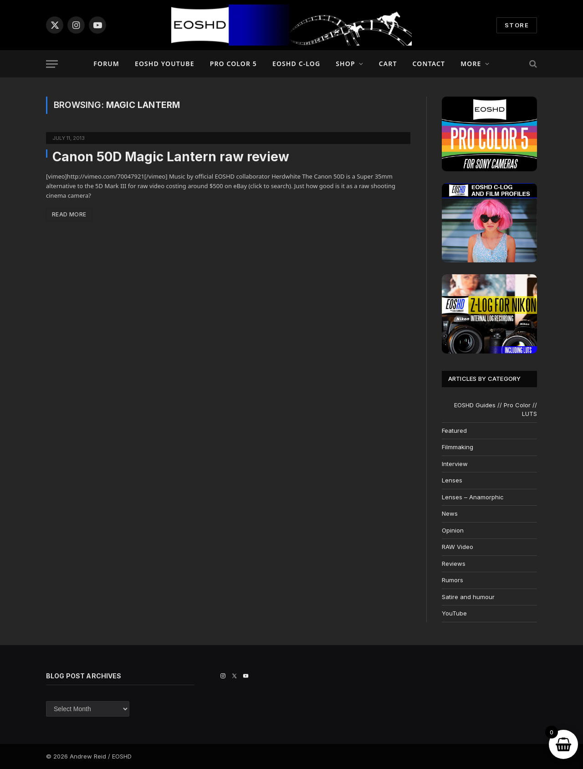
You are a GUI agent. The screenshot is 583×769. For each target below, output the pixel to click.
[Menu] (52, 64)
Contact (429, 63)
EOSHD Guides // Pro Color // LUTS (495, 409)
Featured (454, 430)
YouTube (454, 613)
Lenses (452, 480)
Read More (69, 214)
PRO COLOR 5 (233, 63)
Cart (388, 63)
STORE (517, 25)
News (450, 513)
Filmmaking (457, 447)
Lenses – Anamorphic (473, 497)
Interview (455, 463)
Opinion (453, 530)
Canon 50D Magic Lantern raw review (170, 156)
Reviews (453, 563)
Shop (345, 63)
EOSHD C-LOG (296, 63)
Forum (106, 63)
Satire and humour (468, 596)
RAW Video (457, 546)
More (470, 63)
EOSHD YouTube (164, 63)
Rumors (452, 580)
